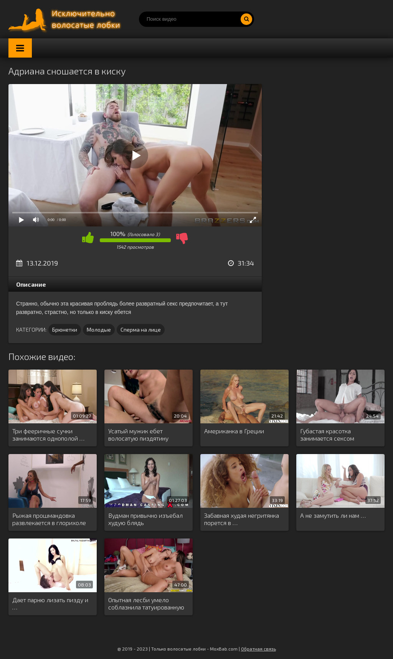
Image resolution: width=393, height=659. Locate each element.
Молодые (99, 329)
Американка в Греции (234, 430)
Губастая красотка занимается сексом (327, 434)
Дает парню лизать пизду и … (50, 603)
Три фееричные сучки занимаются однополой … (48, 434)
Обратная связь (258, 648)
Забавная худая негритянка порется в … (241, 519)
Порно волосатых (66, 19)
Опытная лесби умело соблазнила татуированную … (146, 603)
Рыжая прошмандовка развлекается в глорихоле (49, 519)
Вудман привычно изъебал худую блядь (145, 519)
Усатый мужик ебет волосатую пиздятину (138, 434)
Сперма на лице (141, 329)
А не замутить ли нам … (333, 515)
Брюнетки (64, 329)
